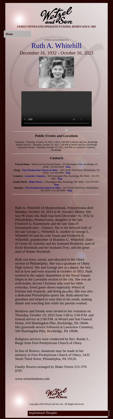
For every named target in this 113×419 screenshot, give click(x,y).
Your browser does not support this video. (56, 108)
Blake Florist (35, 182)
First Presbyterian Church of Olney (40, 170)
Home (9, 34)
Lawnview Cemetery (35, 176)
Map (68, 167)
